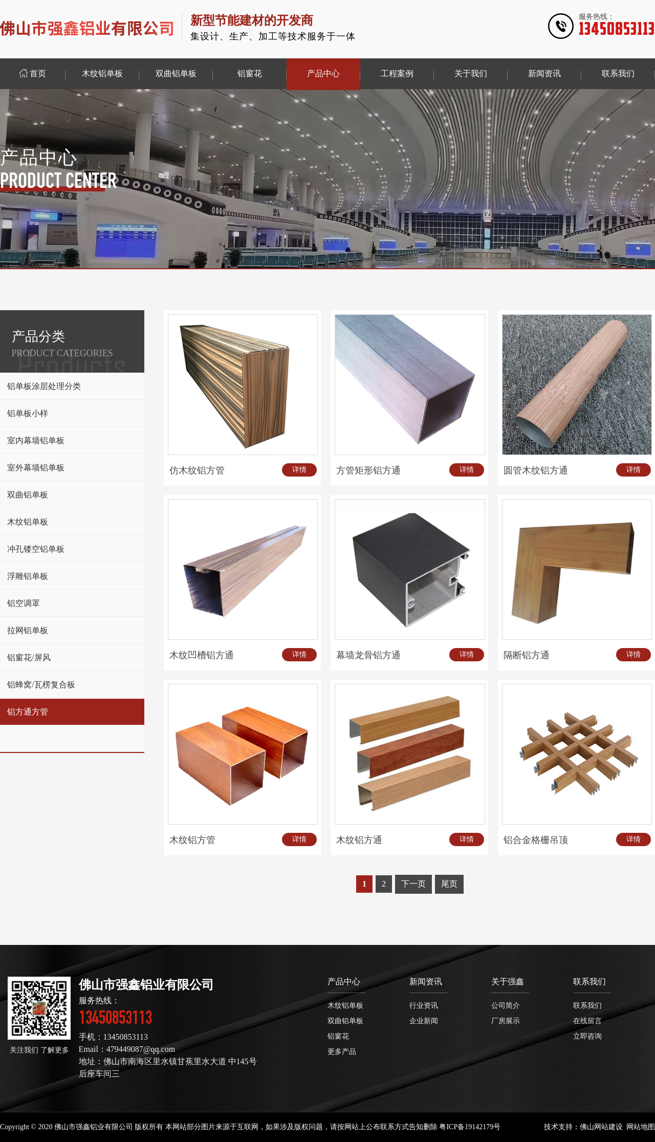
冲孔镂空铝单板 (35, 549)
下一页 (413, 883)
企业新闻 (423, 1021)
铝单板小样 (27, 413)
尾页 (449, 883)
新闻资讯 (425, 981)
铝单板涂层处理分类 (44, 386)
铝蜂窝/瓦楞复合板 (41, 684)
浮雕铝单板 (27, 576)
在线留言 (587, 1021)
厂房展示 (505, 1021)
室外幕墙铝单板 (35, 467)
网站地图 (640, 1127)
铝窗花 (338, 1036)
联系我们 (589, 981)
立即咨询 (587, 1036)
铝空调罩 (23, 603)
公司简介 (505, 1005)
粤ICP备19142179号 (469, 1127)
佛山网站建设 (601, 1127)
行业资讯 (423, 1005)
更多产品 (342, 1051)
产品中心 (344, 981)
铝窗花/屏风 (28, 657)
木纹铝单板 (27, 522)
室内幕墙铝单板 (35, 440)
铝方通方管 (27, 711)
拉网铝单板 (27, 630)
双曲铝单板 (27, 494)
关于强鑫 (507, 981)
